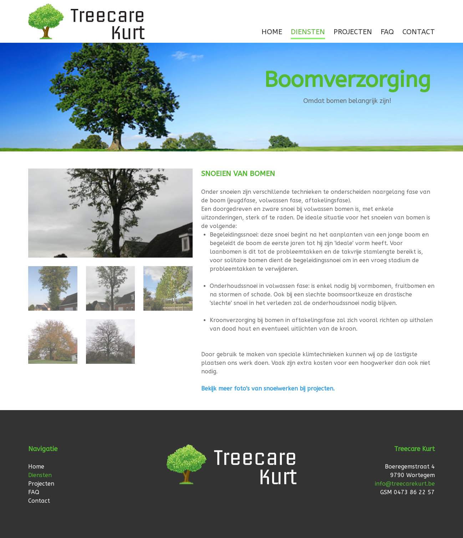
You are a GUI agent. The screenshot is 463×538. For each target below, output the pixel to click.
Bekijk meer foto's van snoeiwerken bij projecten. (268, 388)
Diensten (308, 32)
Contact (418, 32)
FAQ (387, 32)
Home (271, 32)
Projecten (353, 32)
